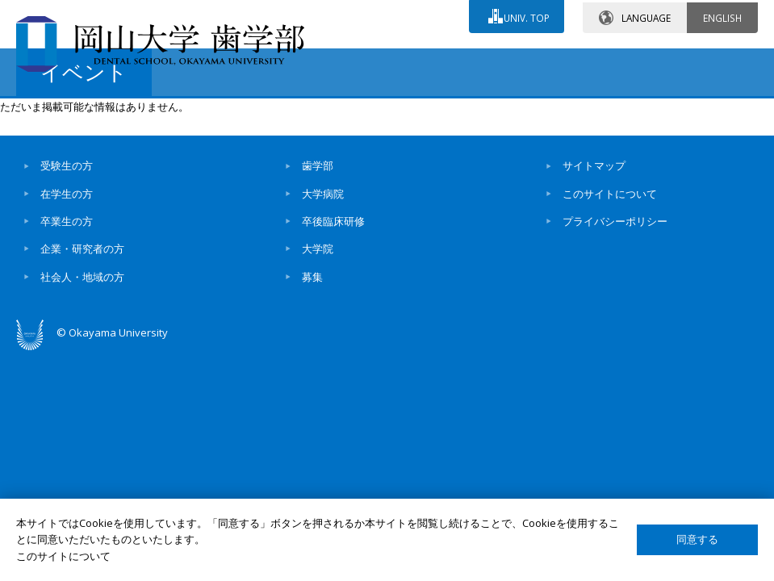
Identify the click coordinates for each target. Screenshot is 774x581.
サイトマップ (594, 301)
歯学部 (317, 301)
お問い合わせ (333, 62)
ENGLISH (722, 15)
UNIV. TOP (525, 15)
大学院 (317, 384)
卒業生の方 (66, 356)
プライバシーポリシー (615, 356)
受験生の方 (66, 301)
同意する (697, 539)
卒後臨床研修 (333, 356)
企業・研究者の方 (82, 384)
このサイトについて (610, 329)
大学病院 (323, 329)
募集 (312, 412)
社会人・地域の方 (82, 412)
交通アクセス (476, 62)
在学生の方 (66, 329)
